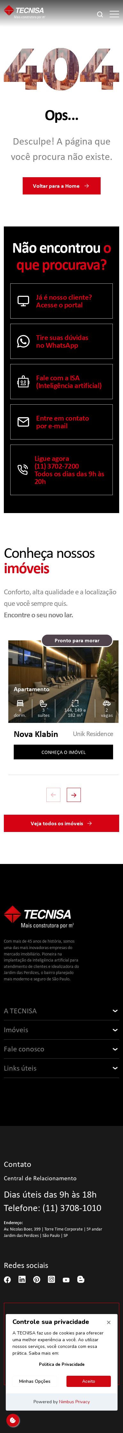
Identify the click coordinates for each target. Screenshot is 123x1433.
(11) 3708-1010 (71, 1208)
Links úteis (20, 1068)
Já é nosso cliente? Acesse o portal (54, 301)
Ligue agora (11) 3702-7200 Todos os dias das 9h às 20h (60, 470)
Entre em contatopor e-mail (53, 422)
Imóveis (16, 1029)
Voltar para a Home (61, 186)
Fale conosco (24, 1049)
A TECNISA (20, 1011)
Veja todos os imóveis (62, 823)
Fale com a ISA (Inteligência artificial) (59, 381)
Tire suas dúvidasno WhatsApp (52, 341)
